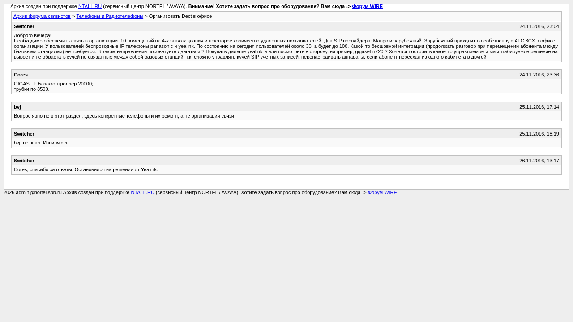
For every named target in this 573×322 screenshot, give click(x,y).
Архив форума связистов (42, 16)
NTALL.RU (90, 6)
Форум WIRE (367, 6)
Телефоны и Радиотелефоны (109, 16)
